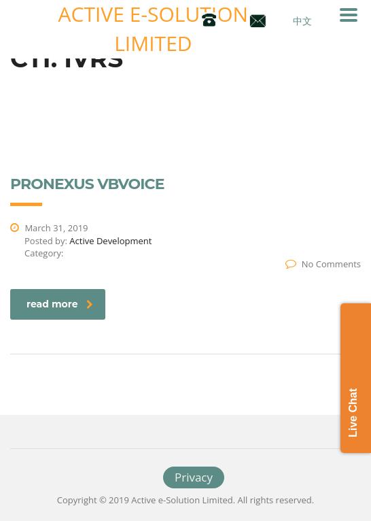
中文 (302, 20)
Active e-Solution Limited (153, 28)
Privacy (194, 477)
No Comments (323, 264)
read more (59, 304)
